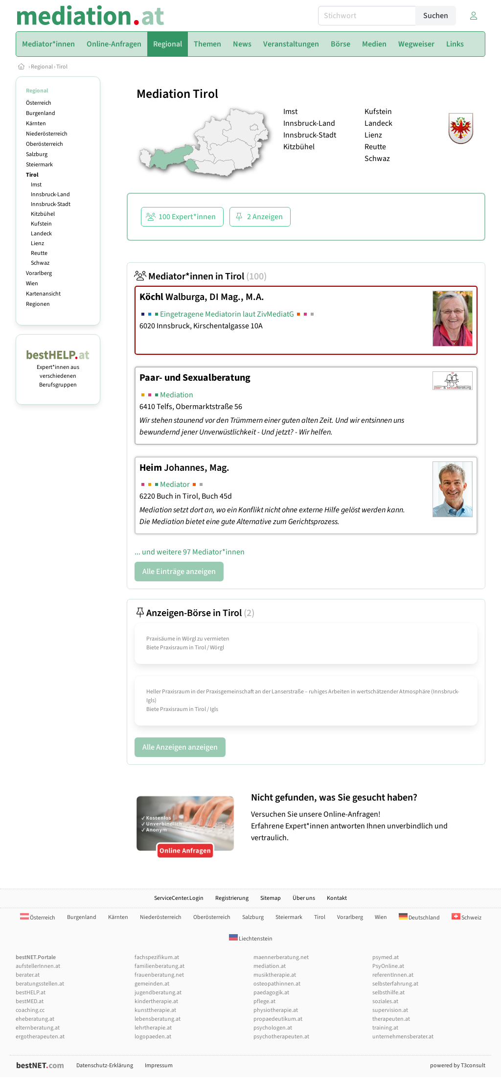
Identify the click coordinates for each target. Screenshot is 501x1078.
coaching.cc (30, 1010)
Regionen (38, 304)
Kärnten (36, 123)
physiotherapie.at (275, 1010)
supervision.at (390, 1010)
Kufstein (41, 224)
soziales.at (385, 1001)
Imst (36, 185)
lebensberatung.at (158, 1019)
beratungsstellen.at (40, 984)
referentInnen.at (392, 975)
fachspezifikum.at (157, 957)
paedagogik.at (271, 992)
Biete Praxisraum (167, 647)
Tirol (62, 67)
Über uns (304, 898)
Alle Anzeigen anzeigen (180, 747)
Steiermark (39, 165)
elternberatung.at (38, 1028)
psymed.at (385, 957)
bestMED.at (30, 1001)
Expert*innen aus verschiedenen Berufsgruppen (58, 371)
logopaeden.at (153, 1036)
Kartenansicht (43, 294)
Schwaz (40, 263)
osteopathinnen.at (276, 984)
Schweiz (466, 918)
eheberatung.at (35, 1019)
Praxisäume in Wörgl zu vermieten (187, 639)
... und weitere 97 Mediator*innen (190, 552)
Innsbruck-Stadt (50, 204)
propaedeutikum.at (277, 1019)
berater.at (28, 975)
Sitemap (270, 898)
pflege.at (264, 1001)
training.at (385, 1028)
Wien (32, 283)
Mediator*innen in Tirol (201, 276)
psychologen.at (272, 1028)
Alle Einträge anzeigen (179, 571)
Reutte (39, 253)
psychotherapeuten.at (281, 1036)
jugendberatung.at (158, 992)
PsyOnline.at (388, 966)
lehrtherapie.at (153, 1028)
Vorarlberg (39, 273)
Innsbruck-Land (50, 194)
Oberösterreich (44, 144)
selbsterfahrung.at (395, 984)
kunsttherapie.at (155, 1010)
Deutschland (419, 918)
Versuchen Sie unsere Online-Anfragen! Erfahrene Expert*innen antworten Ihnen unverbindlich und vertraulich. (365, 817)
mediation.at (269, 966)
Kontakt (337, 898)
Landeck (41, 233)
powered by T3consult (457, 1065)
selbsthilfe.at (388, 992)
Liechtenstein (251, 939)
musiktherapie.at (274, 975)
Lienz (37, 243)
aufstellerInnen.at (38, 966)
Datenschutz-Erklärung (104, 1065)
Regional (42, 67)
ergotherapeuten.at (40, 1036)
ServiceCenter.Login (179, 898)
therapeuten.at (391, 1019)
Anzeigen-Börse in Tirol (194, 613)
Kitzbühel (43, 214)
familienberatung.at (159, 966)
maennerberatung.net (281, 957)
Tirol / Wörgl (209, 647)
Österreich (38, 103)
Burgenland (40, 113)
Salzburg (36, 154)
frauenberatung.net (159, 975)
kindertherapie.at (156, 1001)
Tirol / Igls (206, 709)
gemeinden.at (152, 984)
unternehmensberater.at (402, 1036)
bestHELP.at (31, 992)
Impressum (159, 1065)
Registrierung (232, 898)
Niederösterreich (47, 134)
